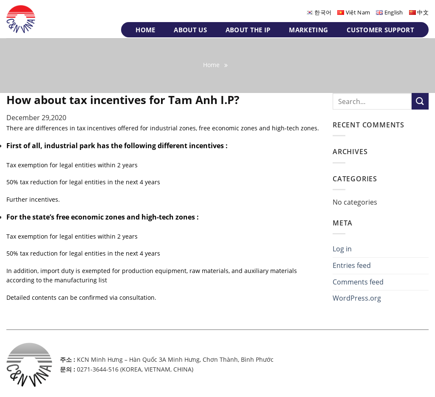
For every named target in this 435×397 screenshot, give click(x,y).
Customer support (380, 29)
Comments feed (358, 282)
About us (190, 29)
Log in (342, 248)
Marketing (308, 29)
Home (145, 29)
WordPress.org (357, 298)
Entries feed (352, 265)
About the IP (248, 29)
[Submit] (420, 101)
